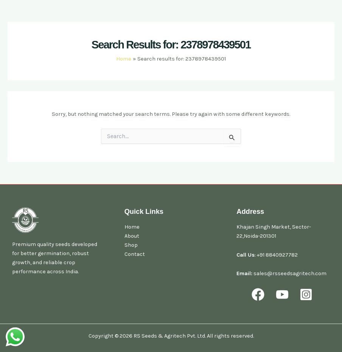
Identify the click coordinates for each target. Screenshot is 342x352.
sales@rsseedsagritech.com (289, 273)
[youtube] (283, 294)
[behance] (307, 294)
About (131, 236)
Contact (134, 254)
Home (132, 227)
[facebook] (259, 294)
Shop (131, 245)
